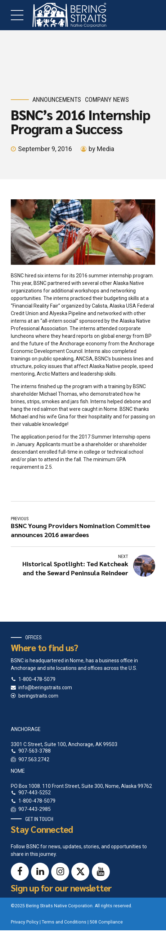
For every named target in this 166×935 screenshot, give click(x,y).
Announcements (56, 99)
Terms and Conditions (64, 922)
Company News (107, 99)
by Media (101, 149)
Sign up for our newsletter (61, 888)
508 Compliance (106, 922)
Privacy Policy (25, 922)
